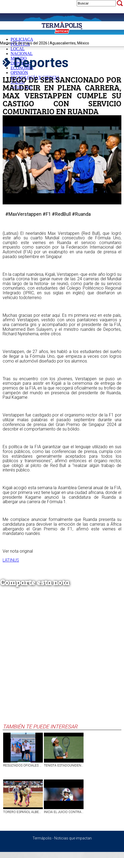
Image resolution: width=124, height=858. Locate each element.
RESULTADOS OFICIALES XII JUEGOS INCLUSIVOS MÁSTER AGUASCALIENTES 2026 (23, 765)
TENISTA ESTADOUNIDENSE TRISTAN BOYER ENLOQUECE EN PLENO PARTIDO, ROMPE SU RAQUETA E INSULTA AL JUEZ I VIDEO (64, 765)
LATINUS (11, 560)
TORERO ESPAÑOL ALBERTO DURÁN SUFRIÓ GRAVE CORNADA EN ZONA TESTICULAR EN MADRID (23, 812)
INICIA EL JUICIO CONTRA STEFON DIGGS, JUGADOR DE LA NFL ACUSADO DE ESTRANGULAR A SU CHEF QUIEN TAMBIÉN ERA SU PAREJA (64, 812)
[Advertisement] (60, 660)
